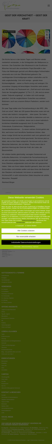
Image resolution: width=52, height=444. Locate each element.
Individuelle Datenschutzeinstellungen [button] (26, 239)
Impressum (35, 243)
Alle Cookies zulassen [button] (25, 227)
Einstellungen (20, 219)
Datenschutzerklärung (29, 217)
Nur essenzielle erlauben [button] (26, 233)
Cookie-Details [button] (17, 243)
